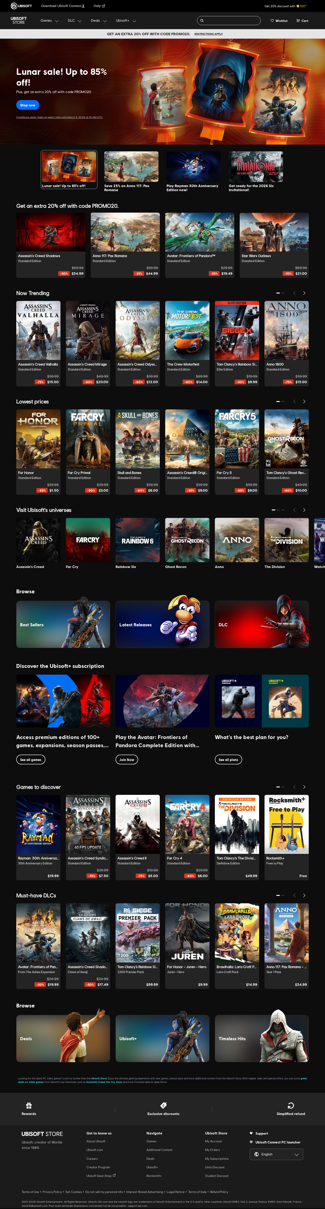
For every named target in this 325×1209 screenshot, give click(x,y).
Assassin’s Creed (95, 1083)
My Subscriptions (217, 1160)
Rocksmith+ (154, 1177)
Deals (150, 1160)
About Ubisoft (95, 1142)
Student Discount (217, 1177)
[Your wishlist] (279, 20)
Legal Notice (176, 1193)
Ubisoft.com (94, 1151)
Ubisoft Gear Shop (101, 1177)
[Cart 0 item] (302, 20)
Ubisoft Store (99, 1079)
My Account (213, 1142)
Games (151, 1142)
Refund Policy (219, 1193)
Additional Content (159, 1151)
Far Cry (110, 1083)
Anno (119, 1083)
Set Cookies (73, 1193)
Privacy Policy (52, 1193)
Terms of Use (30, 1193)
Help (99, 6)
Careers (92, 1160)
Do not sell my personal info (104, 1193)
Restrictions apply (209, 33)
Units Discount (215, 1168)
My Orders (212, 1151)
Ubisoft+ (152, 1168)
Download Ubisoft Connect (63, 6)
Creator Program (98, 1168)
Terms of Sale (197, 1193)
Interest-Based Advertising (144, 1193)
